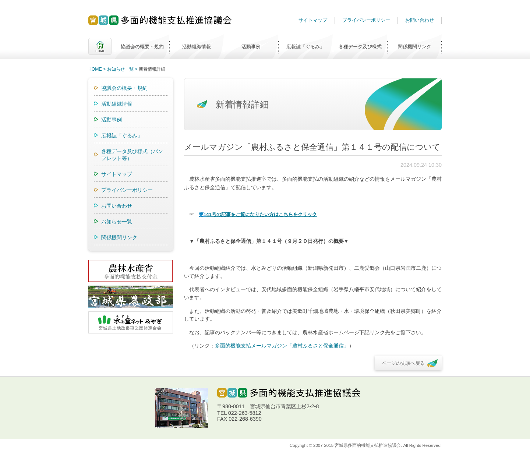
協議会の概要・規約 (142, 46)
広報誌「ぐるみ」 (305, 46)
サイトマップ (312, 20)
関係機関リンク (414, 46)
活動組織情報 (196, 46)
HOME (100, 46)
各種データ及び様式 (360, 46)
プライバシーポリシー (366, 20)
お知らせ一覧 (120, 69)
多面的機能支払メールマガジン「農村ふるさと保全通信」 (282, 346)
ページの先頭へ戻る (403, 363)
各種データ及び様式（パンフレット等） (132, 154)
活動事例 (251, 46)
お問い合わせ (419, 20)
